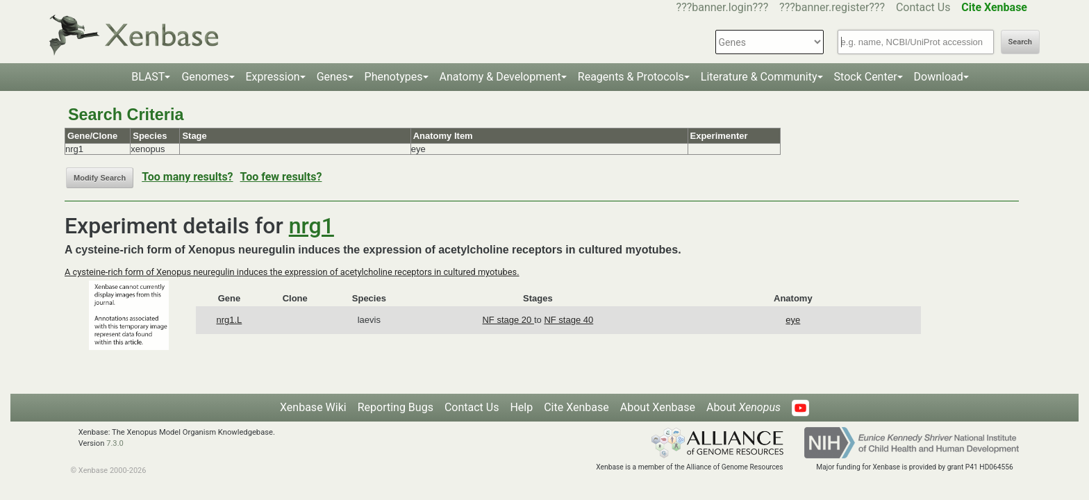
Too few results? (281, 176)
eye (792, 320)
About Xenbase (657, 407)
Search (1020, 42)
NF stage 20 (507, 320)
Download (938, 76)
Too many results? (187, 176)
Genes (332, 76)
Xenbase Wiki (313, 407)
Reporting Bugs (395, 407)
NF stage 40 (568, 320)
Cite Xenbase (576, 407)
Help (521, 407)
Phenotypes (394, 76)
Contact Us (923, 7)
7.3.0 (115, 443)
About (743, 407)
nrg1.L (229, 320)
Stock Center (865, 76)
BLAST (148, 76)
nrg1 (311, 225)
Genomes (204, 76)
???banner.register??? (832, 7)
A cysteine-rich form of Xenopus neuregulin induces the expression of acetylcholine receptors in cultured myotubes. (292, 272)
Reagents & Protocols (631, 76)
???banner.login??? (722, 7)
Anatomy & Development (500, 76)
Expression (273, 76)
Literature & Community (759, 76)
